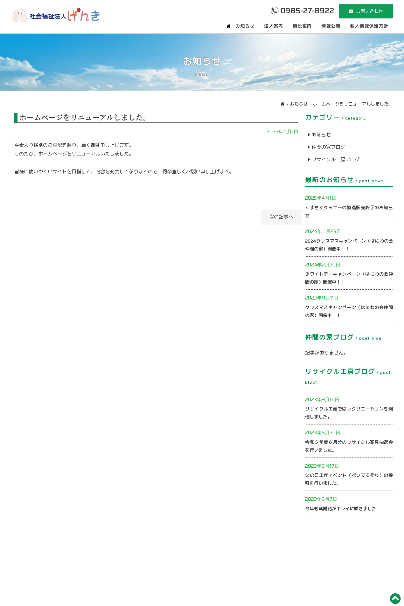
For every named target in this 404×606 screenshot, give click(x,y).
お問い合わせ (369, 11)
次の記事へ (277, 217)
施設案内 (302, 26)
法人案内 (273, 26)
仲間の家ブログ (328, 147)
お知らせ (244, 26)
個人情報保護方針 (369, 26)
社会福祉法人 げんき (55, 14)
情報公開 (330, 26)
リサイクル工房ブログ (335, 159)
